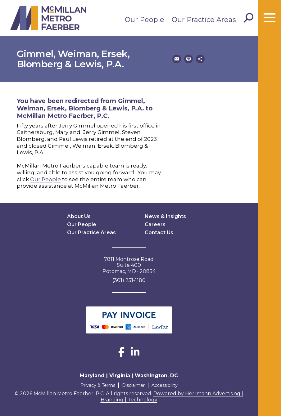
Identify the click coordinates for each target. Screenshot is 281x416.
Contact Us (159, 232)
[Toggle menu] (269, 18)
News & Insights (165, 216)
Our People (144, 20)
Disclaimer (133, 385)
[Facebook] (121, 354)
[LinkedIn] (135, 354)
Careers (155, 224)
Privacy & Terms (97, 385)
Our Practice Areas (204, 20)
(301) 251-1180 (129, 280)
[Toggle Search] (248, 18)
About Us (79, 216)
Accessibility (165, 385)
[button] (176, 59)
